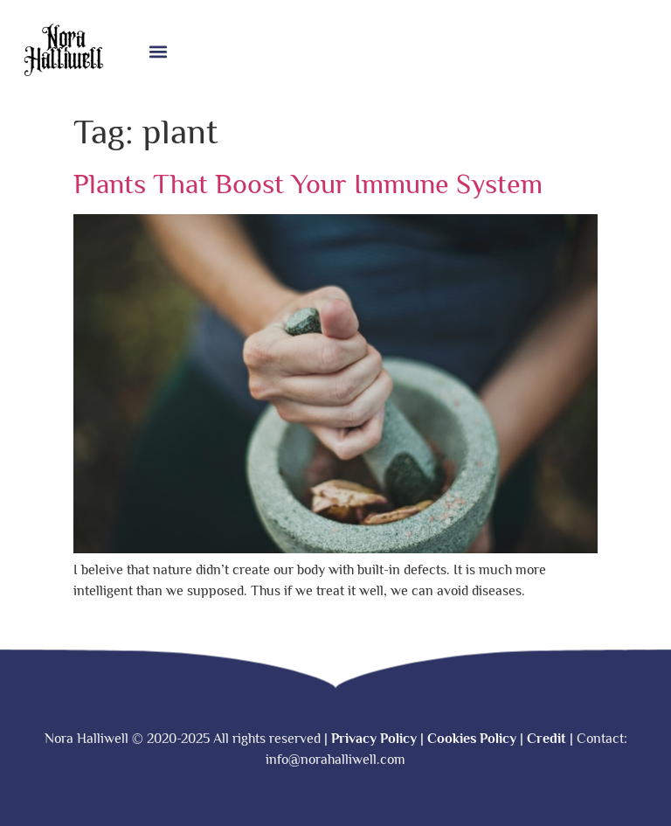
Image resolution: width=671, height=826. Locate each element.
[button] (157, 52)
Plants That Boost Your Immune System (308, 183)
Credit (546, 738)
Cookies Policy (471, 738)
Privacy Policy (374, 738)
